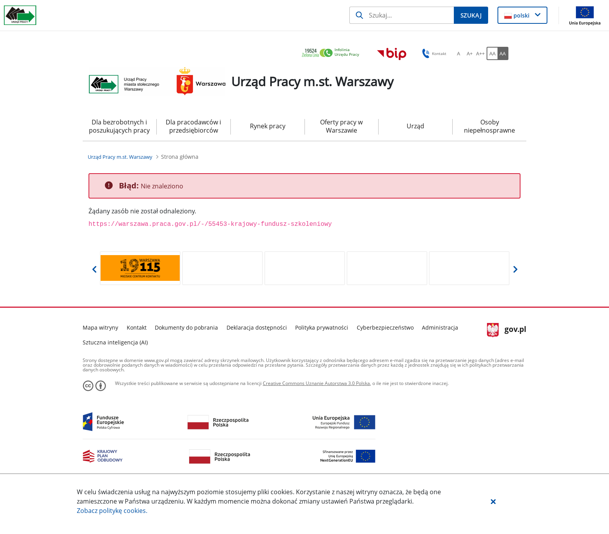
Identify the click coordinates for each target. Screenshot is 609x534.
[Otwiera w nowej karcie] (140, 268)
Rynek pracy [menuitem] (267, 126)
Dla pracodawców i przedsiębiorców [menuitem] (193, 126)
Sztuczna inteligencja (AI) (115, 342)
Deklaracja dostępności (257, 327)
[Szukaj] (401, 15)
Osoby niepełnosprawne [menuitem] (489, 126)
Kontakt (137, 327)
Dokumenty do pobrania (186, 327)
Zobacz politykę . (112, 510)
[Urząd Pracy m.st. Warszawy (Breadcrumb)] (120, 156)
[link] (332, 53)
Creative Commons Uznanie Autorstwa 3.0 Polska (316, 383)
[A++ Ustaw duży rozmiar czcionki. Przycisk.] (480, 53)
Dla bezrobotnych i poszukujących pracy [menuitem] (119, 126)
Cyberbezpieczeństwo (385, 327)
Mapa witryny (100, 327)
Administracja (440, 327)
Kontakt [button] (433, 53)
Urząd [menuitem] (415, 126)
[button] (493, 501)
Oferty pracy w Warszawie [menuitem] (341, 126)
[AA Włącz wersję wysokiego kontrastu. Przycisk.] (502, 53)
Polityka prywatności (321, 327)
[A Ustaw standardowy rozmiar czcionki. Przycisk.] (458, 53)
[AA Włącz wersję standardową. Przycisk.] (492, 53)
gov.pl (506, 330)
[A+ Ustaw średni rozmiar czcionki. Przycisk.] (469, 53)
